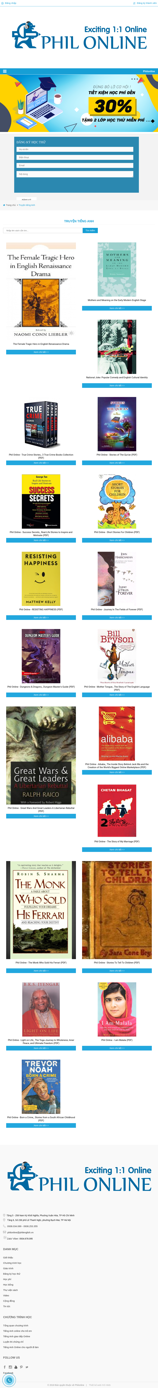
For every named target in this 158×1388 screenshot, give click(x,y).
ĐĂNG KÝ (26, 200)
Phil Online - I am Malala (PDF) (117, 1040)
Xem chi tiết (40, 352)
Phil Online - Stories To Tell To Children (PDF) (117, 962)
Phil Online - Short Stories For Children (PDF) (117, 532)
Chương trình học (12, 1263)
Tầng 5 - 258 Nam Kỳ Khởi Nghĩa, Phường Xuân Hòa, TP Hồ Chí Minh (40, 1215)
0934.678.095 (26, 1238)
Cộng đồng (9, 1301)
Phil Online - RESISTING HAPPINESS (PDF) (41, 609)
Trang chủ (11, 205)
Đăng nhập (10, 3)
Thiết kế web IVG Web (99, 1385)
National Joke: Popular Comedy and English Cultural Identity (117, 377)
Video (6, 1295)
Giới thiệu (8, 1257)
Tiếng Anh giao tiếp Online (16, 1336)
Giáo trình (8, 1268)
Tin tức (6, 1306)
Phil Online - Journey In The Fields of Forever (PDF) (117, 609)
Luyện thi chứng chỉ (13, 1341)
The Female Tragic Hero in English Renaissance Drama (41, 344)
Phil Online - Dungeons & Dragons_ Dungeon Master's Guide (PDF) (41, 686)
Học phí (7, 1279)
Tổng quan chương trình (15, 1325)
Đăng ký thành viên (147, 3)
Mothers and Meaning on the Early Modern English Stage (117, 300)
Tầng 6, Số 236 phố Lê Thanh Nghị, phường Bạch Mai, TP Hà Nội (39, 1220)
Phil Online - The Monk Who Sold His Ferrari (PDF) (41, 962)
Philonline (149, 71)
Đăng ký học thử (11, 1273)
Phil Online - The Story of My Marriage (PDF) (116, 841)
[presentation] (40, 186)
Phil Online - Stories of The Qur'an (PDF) (117, 454)
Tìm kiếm (90, 230)
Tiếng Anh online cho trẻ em (17, 1331)
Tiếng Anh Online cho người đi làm (21, 1347)
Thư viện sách (10, 1290)
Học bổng (8, 1284)
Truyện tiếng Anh (27, 205)
